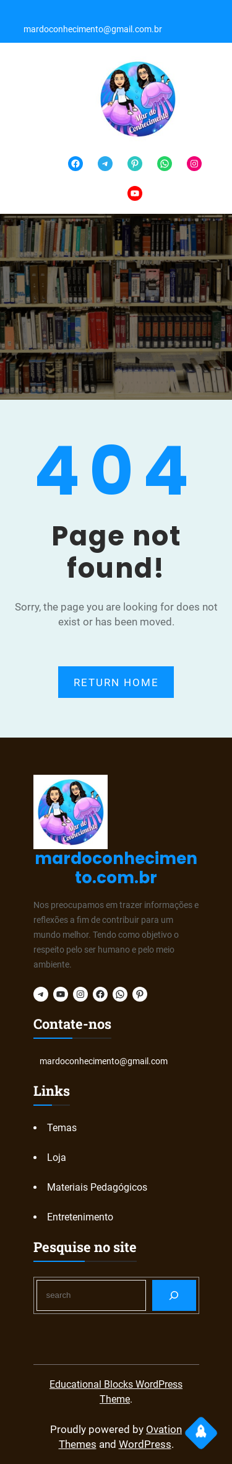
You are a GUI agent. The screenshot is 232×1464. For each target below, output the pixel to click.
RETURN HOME (116, 682)
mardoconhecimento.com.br (116, 868)
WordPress (145, 1444)
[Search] (174, 1295)
